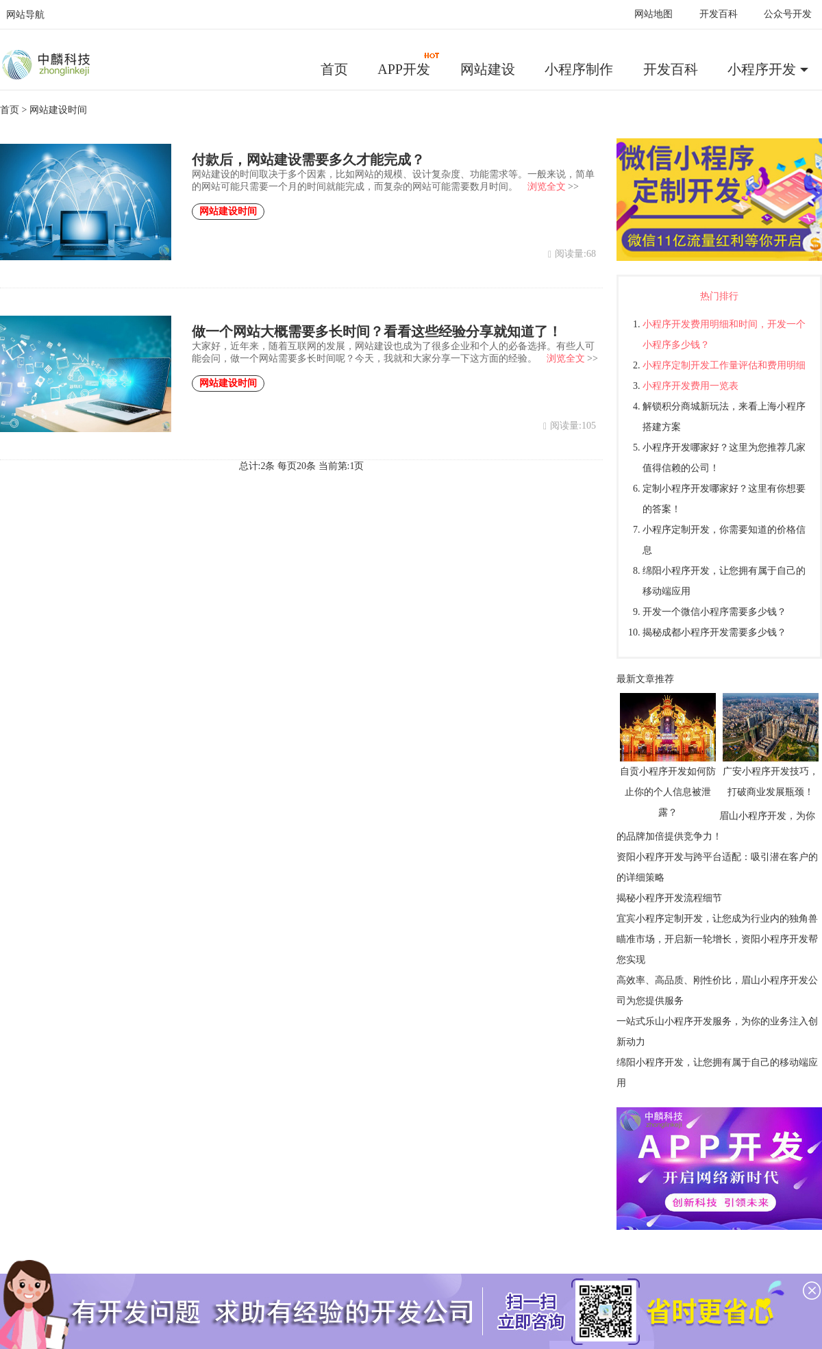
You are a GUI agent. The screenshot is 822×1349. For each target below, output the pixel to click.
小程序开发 (761, 69)
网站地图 (653, 14)
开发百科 (718, 14)
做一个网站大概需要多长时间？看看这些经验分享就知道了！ (377, 331)
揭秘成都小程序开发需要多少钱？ (714, 632)
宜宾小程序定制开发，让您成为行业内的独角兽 (717, 918)
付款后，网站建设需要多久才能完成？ (308, 159)
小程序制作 (579, 69)
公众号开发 (788, 14)
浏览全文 (546, 186)
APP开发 (408, 64)
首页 (334, 69)
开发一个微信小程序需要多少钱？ (714, 612)
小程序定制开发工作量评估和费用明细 (724, 365)
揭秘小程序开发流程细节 (669, 898)
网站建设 (487, 69)
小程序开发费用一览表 (690, 386)
